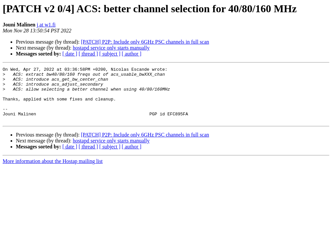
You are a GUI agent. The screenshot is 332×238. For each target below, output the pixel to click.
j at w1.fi (46, 24)
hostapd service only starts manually (111, 48)
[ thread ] (88, 54)
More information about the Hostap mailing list (53, 172)
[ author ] (132, 54)
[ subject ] (109, 54)
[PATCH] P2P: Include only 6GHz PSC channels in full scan (145, 42)
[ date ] (69, 54)
